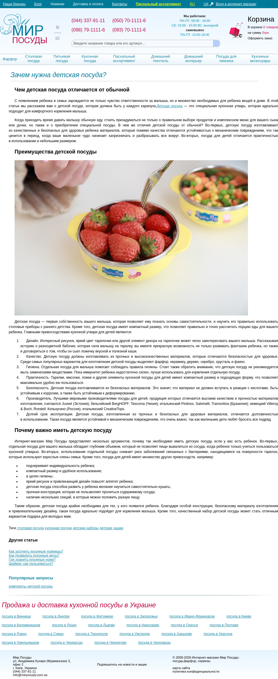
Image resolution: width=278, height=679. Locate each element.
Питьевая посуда (61, 58)
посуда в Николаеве (143, 625)
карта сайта (181, 668)
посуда (178, 661)
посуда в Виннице (16, 616)
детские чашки (111, 528)
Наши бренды (14, 4)
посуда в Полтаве (224, 625)
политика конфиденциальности (196, 671)
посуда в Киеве (239, 616)
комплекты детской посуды (31, 586)
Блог (38, 4)
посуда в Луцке (64, 625)
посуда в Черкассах (67, 643)
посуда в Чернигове (111, 643)
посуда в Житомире (97, 616)
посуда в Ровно (14, 634)
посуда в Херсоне (218, 634)
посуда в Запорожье (141, 616)
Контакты (119, 4)
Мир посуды (23, 29)
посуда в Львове (101, 625)
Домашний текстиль (160, 58)
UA (206, 4)
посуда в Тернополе (91, 634)
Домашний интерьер (193, 58)
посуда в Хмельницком (20, 643)
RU (192, 4)
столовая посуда (30, 528)
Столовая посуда (33, 58)
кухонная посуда (58, 528)
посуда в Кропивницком (21, 625)
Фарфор (10, 59)
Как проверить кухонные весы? (34, 555)
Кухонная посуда (90, 58)
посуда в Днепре (56, 616)
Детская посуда (169, 106)
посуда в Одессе (184, 625)
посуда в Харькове (177, 634)
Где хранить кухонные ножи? (32, 560)
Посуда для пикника (226, 58)
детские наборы (86, 528)
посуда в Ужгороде (135, 634)
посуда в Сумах (51, 634)
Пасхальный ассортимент (158, 4)
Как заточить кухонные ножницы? (36, 551)
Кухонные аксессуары (260, 58)
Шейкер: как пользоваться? (31, 564)
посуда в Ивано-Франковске (192, 616)
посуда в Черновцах (154, 643)
